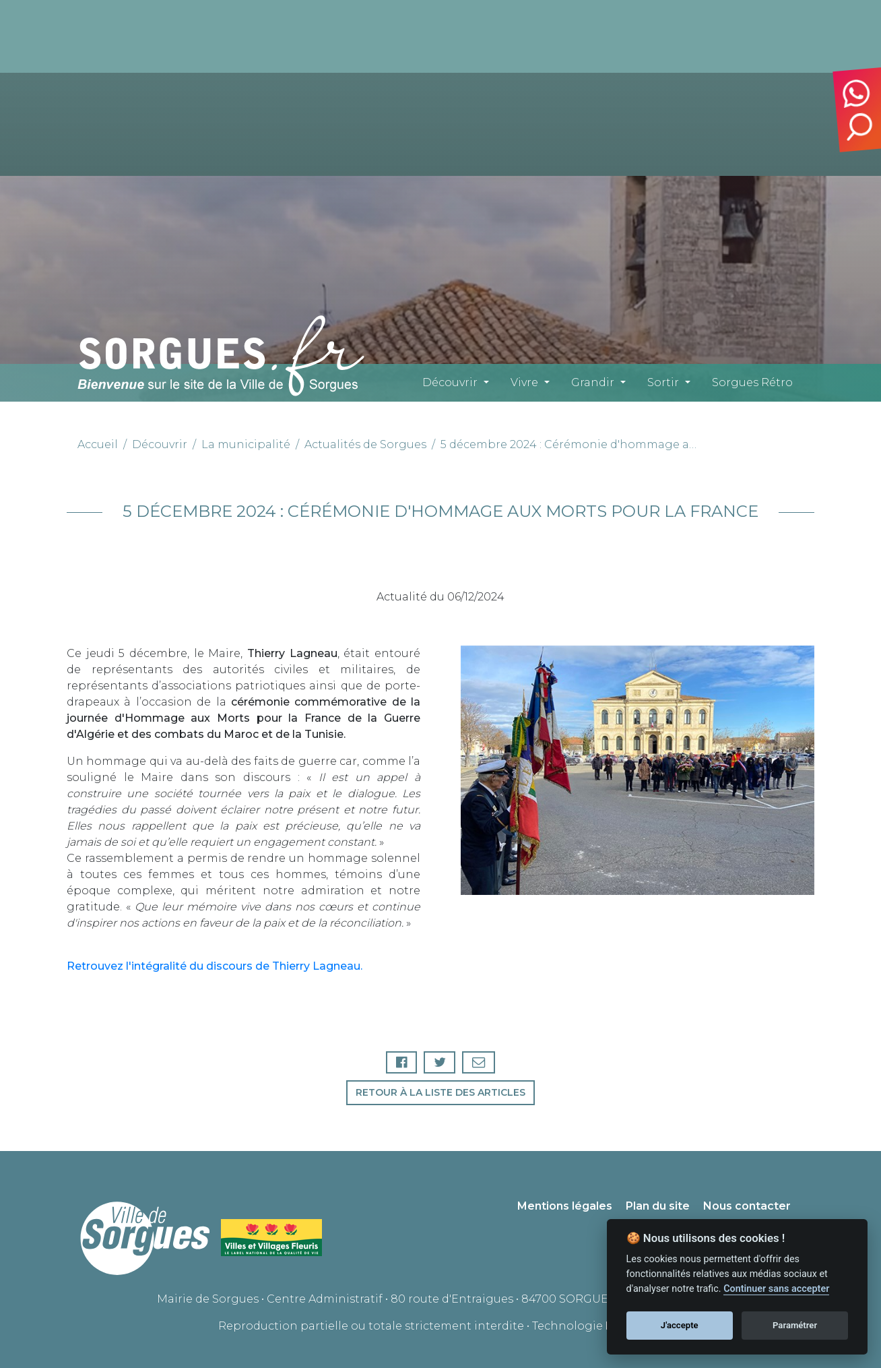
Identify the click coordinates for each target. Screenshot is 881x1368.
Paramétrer (795, 1325)
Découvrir (450, 382)
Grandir (592, 382)
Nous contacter (747, 1206)
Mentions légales (564, 1206)
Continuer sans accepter (776, 1289)
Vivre (524, 382)
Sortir (663, 382)
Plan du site (658, 1206)
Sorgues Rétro (752, 382)
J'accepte (679, 1325)
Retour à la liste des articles (440, 1092)
